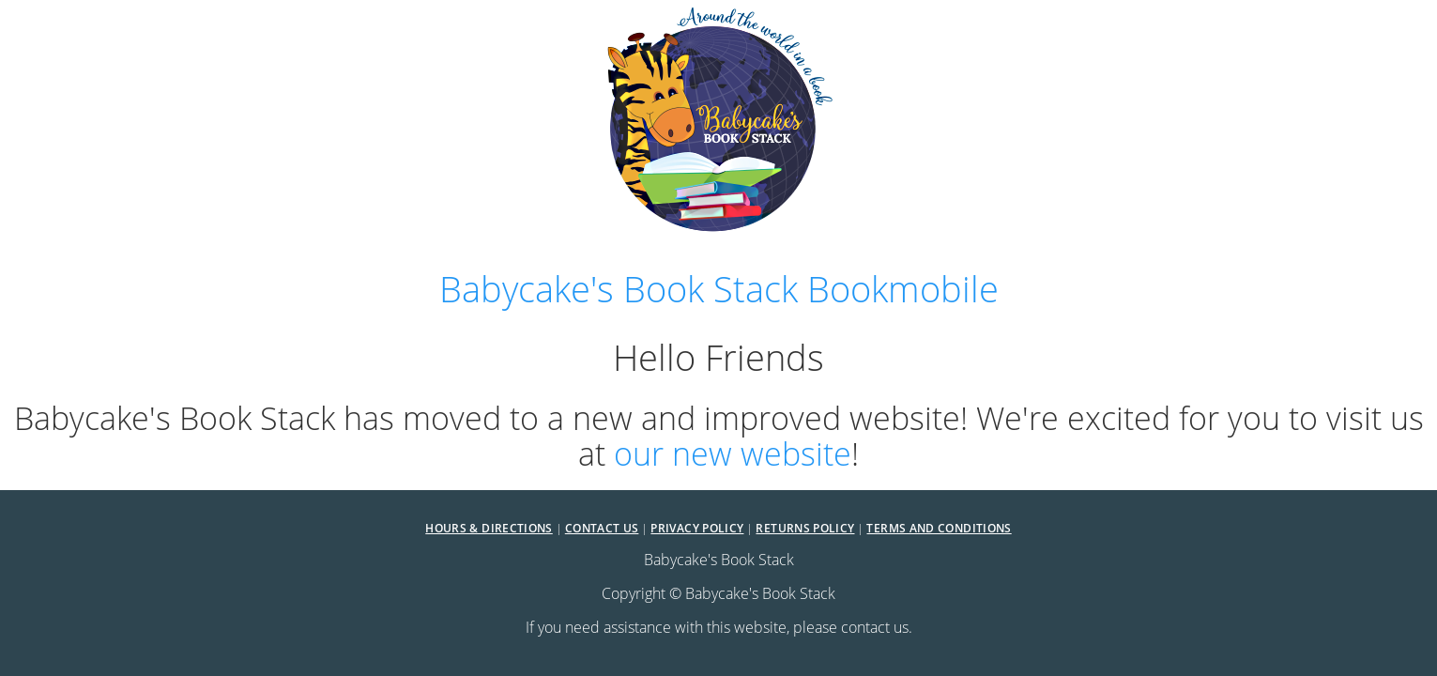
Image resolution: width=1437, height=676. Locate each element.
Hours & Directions (488, 528)
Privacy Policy (696, 528)
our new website (732, 453)
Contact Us (602, 528)
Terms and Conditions (938, 528)
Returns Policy (805, 528)
